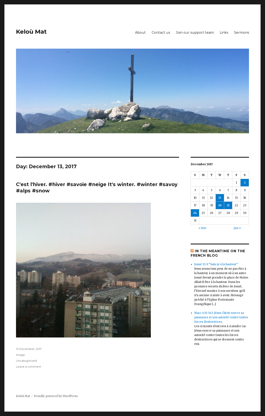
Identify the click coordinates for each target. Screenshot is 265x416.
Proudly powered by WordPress (56, 396)
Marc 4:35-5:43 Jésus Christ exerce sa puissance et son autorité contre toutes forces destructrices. (221, 317)
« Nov (202, 228)
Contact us (161, 33)
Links (224, 33)
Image (20, 354)
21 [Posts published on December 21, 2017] (228, 205)
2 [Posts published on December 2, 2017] (245, 182)
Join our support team (195, 33)
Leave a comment (28, 366)
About (140, 33)
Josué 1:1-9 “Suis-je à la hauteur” (216, 264)
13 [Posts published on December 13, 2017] (219, 198)
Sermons (241, 33)
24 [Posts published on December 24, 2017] (195, 213)
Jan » (237, 228)
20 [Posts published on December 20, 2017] (220, 205)
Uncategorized (26, 360)
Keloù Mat (31, 31)
